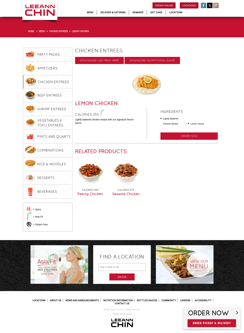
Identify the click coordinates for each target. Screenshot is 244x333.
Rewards (137, 12)
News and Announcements (82, 300)
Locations (189, 5)
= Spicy (37, 209)
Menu (42, 31)
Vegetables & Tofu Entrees (50, 123)
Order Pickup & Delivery (212, 323)
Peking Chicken (90, 194)
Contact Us (122, 303)
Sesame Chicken (126, 194)
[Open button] (237, 313)
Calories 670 (125, 189)
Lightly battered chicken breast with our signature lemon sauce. (104, 121)
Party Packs (48, 54)
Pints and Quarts (53, 136)
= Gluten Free (40, 224)
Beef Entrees (49, 95)
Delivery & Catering (112, 12)
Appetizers (47, 68)
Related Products (101, 151)
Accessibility (203, 300)
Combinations (50, 150)
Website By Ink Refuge (122, 314)
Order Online (164, 5)
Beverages (47, 191)
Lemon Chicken (80, 31)
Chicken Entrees (58, 31)
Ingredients (171, 111)
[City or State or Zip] (122, 267)
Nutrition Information (118, 300)
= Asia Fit (38, 216)
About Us (55, 300)
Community (168, 300)
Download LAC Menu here (99, 60)
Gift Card (156, 12)
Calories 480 (90, 189)
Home (31, 31)
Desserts (46, 178)
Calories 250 (89, 114)
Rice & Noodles (51, 164)
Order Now (189, 136)
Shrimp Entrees (51, 109)
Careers (185, 300)
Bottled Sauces (147, 300)
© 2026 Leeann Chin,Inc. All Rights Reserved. (122, 310)
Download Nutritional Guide (152, 60)
